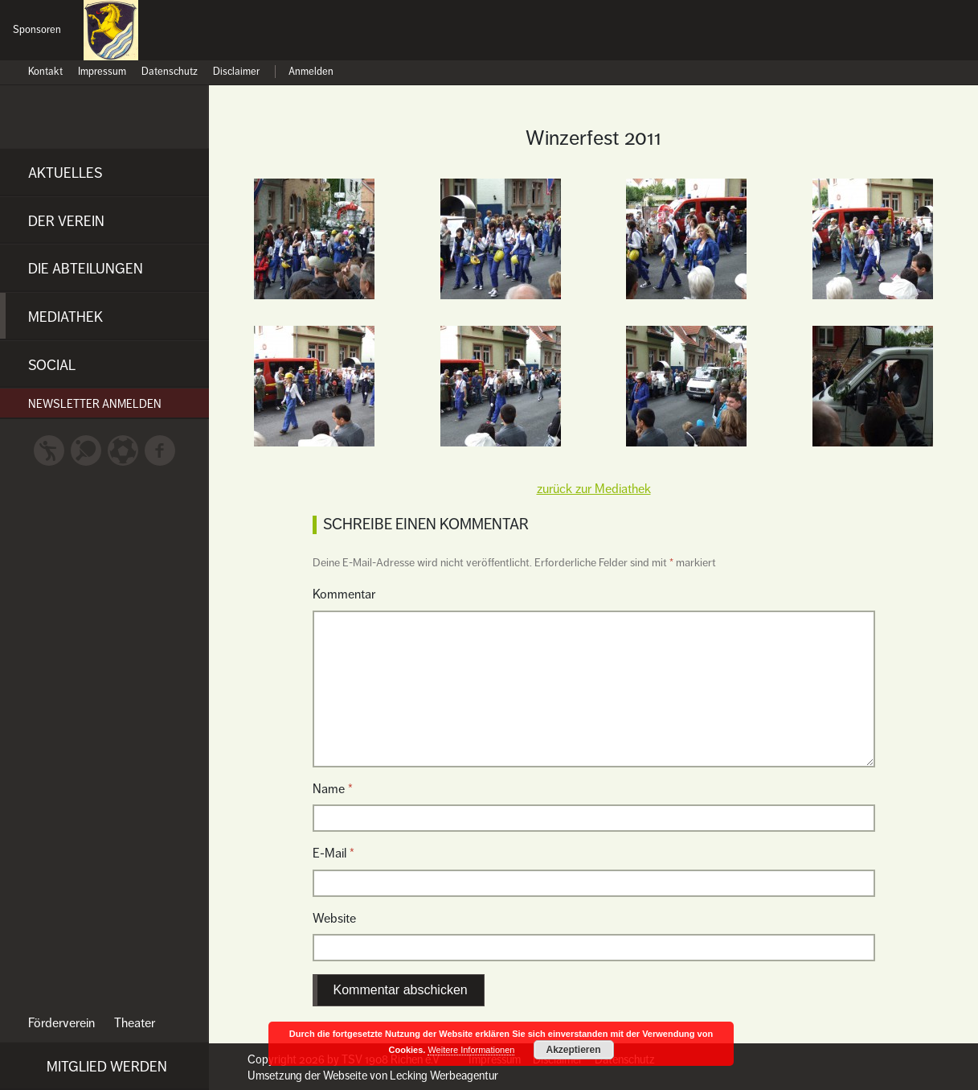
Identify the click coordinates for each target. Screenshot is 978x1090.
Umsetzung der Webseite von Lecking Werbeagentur (373, 1075)
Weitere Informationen (471, 1050)
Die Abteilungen (85, 269)
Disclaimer (236, 72)
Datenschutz (169, 72)
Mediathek (65, 317)
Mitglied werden (107, 1067)
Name (333, 789)
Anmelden (311, 72)
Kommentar (344, 594)
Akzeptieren (573, 1049)
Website (334, 919)
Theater (134, 1023)
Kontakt (45, 72)
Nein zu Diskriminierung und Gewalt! (933, 39)
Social (52, 365)
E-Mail (333, 853)
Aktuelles (65, 173)
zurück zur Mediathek (594, 489)
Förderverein (61, 1023)
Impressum (102, 72)
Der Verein (66, 221)
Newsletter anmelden (95, 404)
